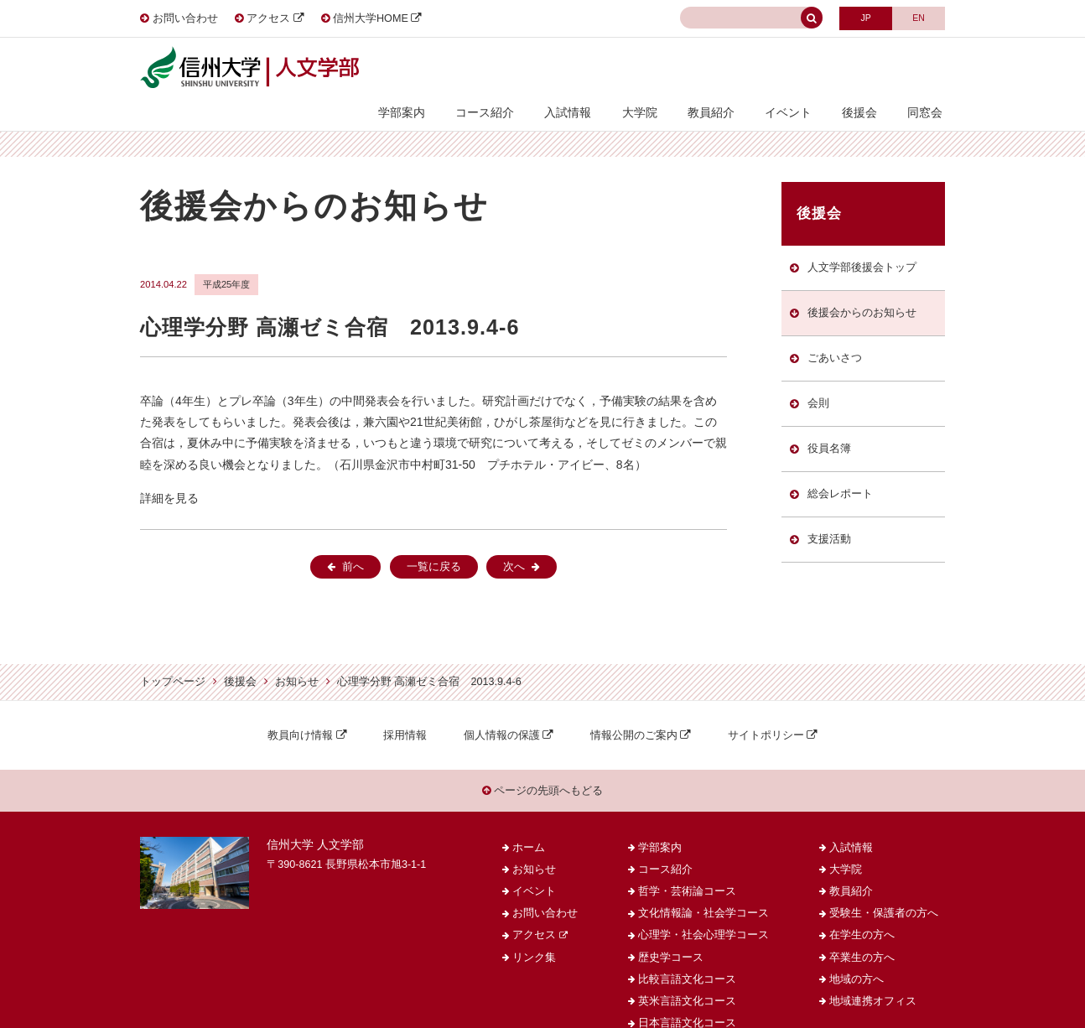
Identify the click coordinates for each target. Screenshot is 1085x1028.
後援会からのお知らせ (861, 285)
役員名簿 (828, 426)
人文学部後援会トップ (861, 238)
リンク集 (534, 930)
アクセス (268, 18)
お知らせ (297, 652)
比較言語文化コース (687, 952)
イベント (800, 68)
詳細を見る (169, 468)
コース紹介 (518, 68)
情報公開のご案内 (633, 705)
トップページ (172, 652)
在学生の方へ (862, 908)
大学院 (662, 68)
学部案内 (440, 68)
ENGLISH (917, 17)
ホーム (528, 820)
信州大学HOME (370, 18)
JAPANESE (860, 17)
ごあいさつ (834, 332)
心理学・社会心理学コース (703, 908)
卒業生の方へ (862, 930)
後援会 (867, 68)
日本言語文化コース (687, 996)
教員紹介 (728, 68)
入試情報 (596, 68)
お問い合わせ (185, 18)
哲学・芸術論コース (687, 864)
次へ (514, 537)
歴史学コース (670, 930)
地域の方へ (856, 952)
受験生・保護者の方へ (883, 886)
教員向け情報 (300, 705)
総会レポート (839, 473)
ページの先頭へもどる (543, 762)
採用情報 (405, 705)
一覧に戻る (434, 537)
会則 (817, 379)
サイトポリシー (766, 705)
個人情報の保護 (502, 705)
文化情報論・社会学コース (703, 886)
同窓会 (927, 68)
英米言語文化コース (687, 974)
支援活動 (828, 520)
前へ (353, 537)
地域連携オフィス (872, 974)
